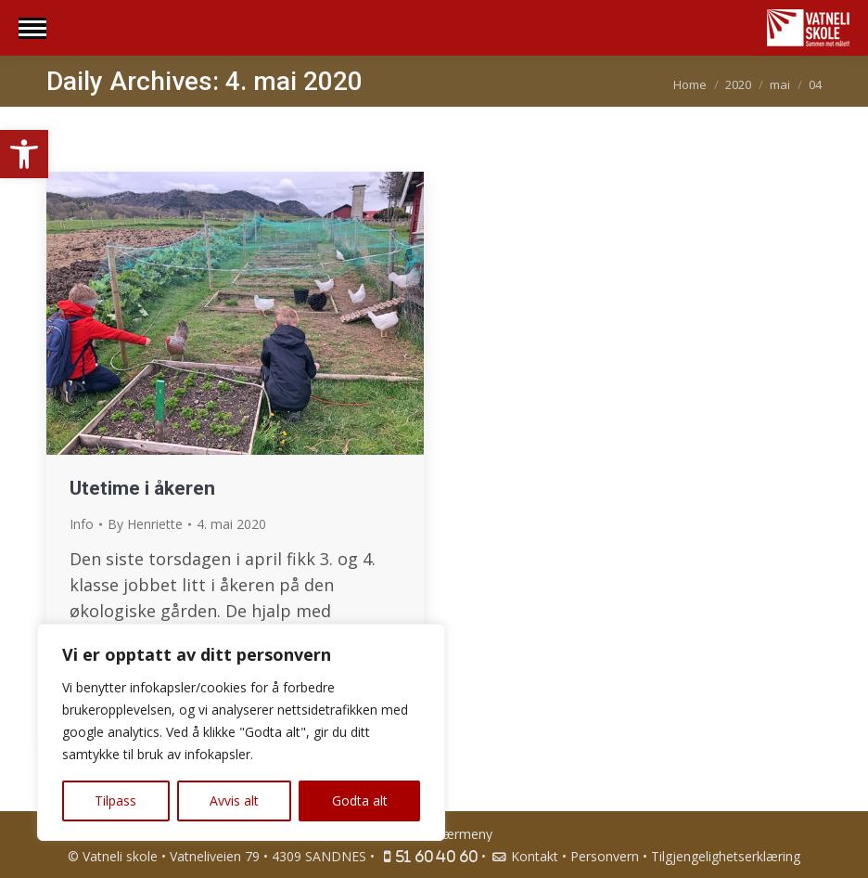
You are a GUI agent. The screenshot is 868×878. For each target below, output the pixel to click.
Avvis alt (234, 800)
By (145, 524)
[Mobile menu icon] (32, 28)
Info (82, 524)
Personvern (604, 856)
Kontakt (524, 856)
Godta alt (360, 800)
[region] (241, 732)
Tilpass (115, 800)
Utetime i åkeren (142, 488)
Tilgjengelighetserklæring (725, 856)
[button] (24, 154)
